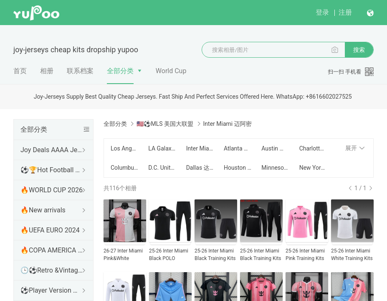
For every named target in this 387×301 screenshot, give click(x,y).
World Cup (171, 71)
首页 (20, 71)
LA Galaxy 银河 (162, 148)
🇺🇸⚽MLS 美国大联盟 (165, 123)
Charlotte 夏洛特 (313, 148)
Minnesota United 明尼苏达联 (275, 167)
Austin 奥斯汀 (275, 148)
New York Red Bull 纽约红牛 (313, 167)
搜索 (359, 49)
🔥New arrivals (43, 210)
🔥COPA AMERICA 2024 (51, 250)
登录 (322, 12)
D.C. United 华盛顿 (162, 167)
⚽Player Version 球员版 (51, 290)
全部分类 (120, 71)
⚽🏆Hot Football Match (51, 170)
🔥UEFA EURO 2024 (50, 230)
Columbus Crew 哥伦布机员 (124, 167)
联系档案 (80, 71)
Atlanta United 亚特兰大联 (237, 148)
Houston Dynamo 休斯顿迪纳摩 (237, 167)
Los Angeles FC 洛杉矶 (124, 148)
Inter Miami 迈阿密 (200, 148)
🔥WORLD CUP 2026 (51, 190)
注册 (345, 12)
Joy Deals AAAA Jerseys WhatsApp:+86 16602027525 (51, 150)
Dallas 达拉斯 (200, 167)
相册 (46, 71)
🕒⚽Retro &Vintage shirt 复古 (51, 270)
